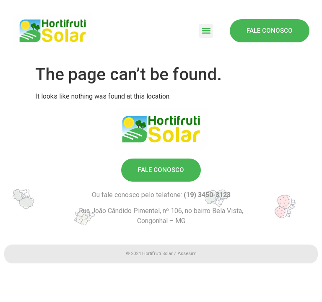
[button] (206, 31)
